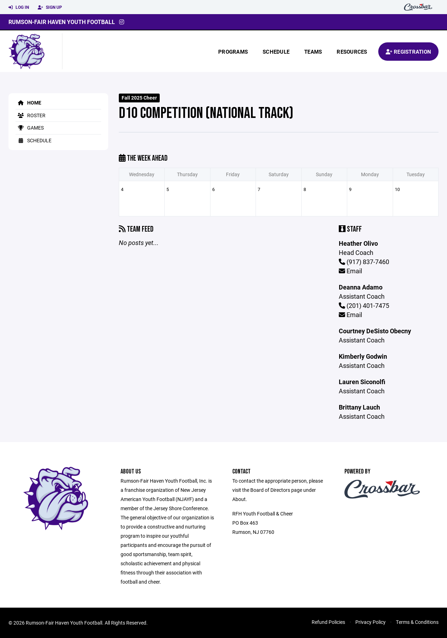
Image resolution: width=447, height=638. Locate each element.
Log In (18, 7)
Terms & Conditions (417, 622)
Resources (352, 51)
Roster (30, 115)
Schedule (276, 51)
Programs (233, 51)
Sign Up (50, 7)
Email (350, 271)
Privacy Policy (370, 622)
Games (30, 127)
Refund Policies (328, 622)
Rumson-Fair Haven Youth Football (61, 21)
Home (28, 102)
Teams (313, 51)
